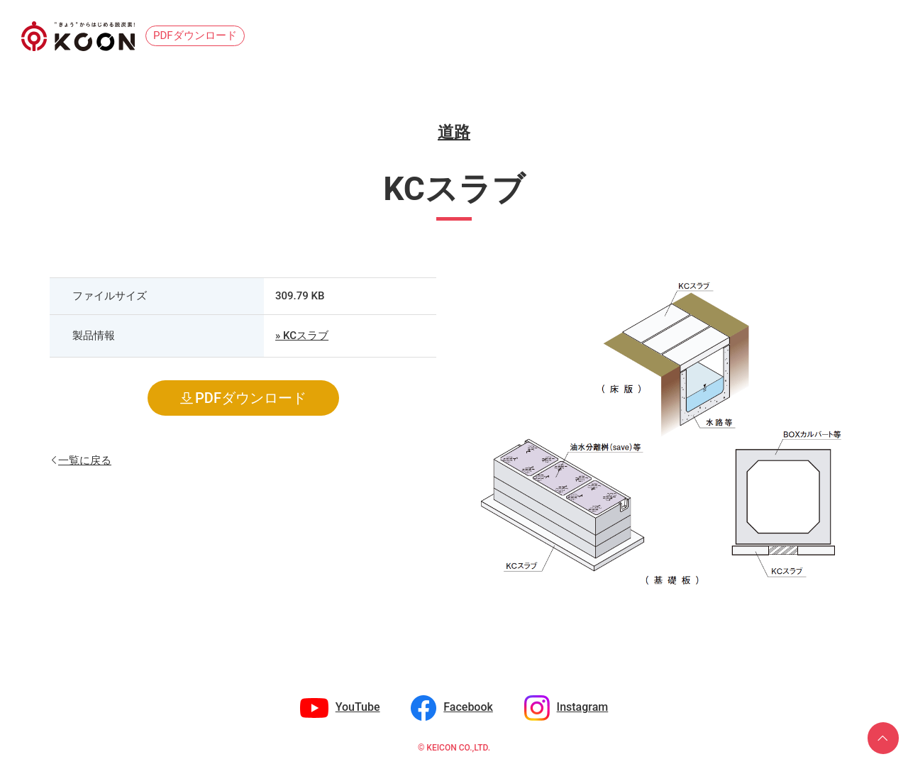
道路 (454, 132)
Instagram (583, 707)
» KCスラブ (301, 335)
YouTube (358, 707)
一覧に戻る (84, 459)
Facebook (468, 707)
